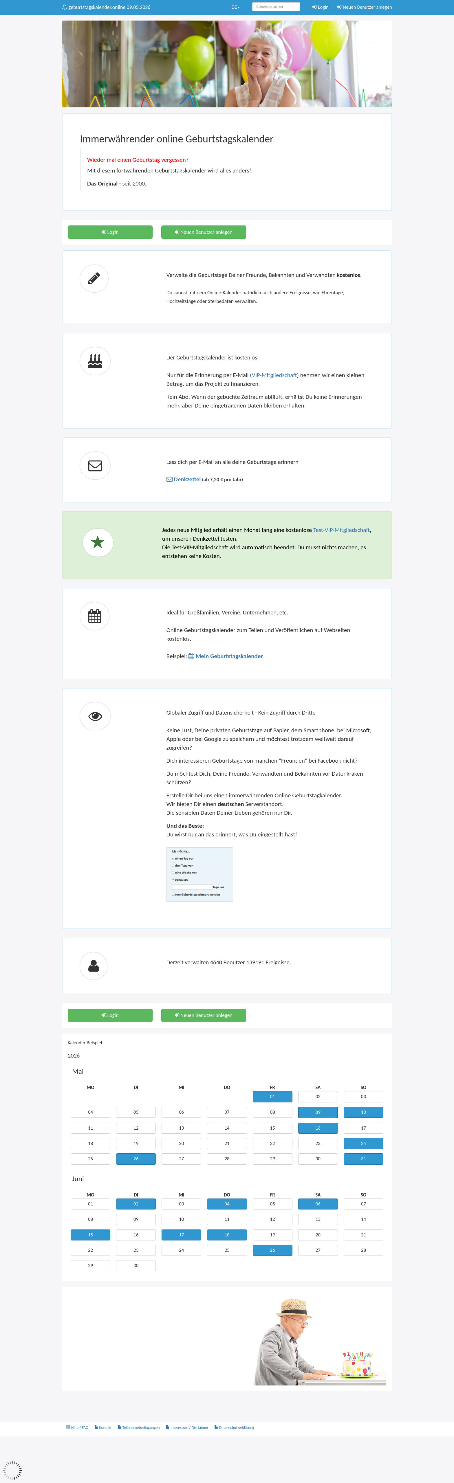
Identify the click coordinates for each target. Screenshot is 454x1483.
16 (135, 1235)
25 (90, 1159)
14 (226, 1128)
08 (272, 1112)
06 (181, 1112)
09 (135, 1219)
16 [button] (318, 1128)
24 (181, 1250)
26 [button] (135, 1159)
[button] (183, 479)
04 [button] (226, 1204)
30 (318, 1159)
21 (226, 1143)
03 (363, 1096)
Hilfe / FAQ (77, 1427)
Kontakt (103, 1427)
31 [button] (363, 1159)
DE (235, 7)
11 (90, 1128)
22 (272, 1143)
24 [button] (363, 1143)
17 (363, 1128)
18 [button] (226, 1235)
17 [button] (181, 1235)
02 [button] (135, 1204)
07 (226, 1112)
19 (135, 1143)
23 (318, 1143)
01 (90, 1204)
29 (272, 1159)
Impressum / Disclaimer (187, 1427)
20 (181, 1143)
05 (135, 1112)
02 (318, 1096)
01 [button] (272, 1096)
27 (181, 1159)
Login (320, 7)
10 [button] (363, 1112)
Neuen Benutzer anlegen (364, 7)
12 (135, 1128)
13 (181, 1128)
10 (181, 1219)
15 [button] (90, 1235)
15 (272, 1128)
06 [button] (318, 1204)
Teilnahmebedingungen (139, 1427)
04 (90, 1112)
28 (226, 1159)
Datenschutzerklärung (234, 1427)
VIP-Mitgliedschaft (274, 375)
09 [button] (318, 1112)
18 (90, 1143)
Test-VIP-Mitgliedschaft (341, 530)
